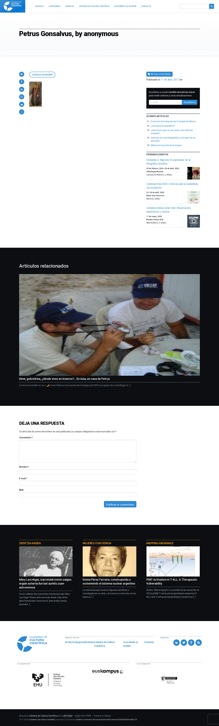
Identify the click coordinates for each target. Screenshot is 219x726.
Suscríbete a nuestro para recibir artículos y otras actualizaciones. (172, 94)
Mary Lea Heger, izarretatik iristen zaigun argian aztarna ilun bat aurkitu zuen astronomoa (45, 583)
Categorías (79, 642)
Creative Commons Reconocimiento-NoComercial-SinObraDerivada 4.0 (106, 719)
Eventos (89, 642)
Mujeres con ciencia (97, 543)
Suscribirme (190, 102)
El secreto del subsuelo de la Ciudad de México (173, 121)
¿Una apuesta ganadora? (163, 126)
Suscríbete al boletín (130, 644)
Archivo (69, 642)
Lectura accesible (42, 74)
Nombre (24, 467)
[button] (21, 74)
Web (21, 490)
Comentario (26, 437)
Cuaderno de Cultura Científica (42, 719)
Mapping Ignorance (160, 543)
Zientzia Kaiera (30, 543)
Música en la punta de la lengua (166, 145)
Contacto (149, 642)
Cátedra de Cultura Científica (104, 644)
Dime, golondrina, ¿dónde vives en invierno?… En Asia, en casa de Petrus (64, 378)
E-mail (23, 478)
